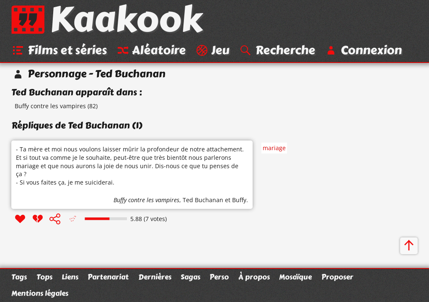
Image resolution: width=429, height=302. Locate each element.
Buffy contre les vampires (50, 106)
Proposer (337, 276)
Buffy (239, 200)
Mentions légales (39, 293)
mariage (274, 148)
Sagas (190, 276)
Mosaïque (295, 276)
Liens (70, 276)
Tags (19, 276)
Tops (44, 276)
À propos (254, 276)
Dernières (154, 276)
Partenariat (108, 276)
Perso (219, 276)
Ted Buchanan (203, 200)
